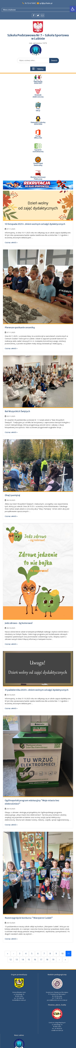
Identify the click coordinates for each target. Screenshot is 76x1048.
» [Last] (65, 959)
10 (62, 953)
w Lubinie (38, 38)
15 (29, 959)
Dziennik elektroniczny (38, 96)
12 (10, 959)
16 (35, 959)
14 (23, 959)
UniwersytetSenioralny (38, 164)
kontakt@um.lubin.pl (19, 1000)
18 (47, 959)
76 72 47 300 (29, 3)
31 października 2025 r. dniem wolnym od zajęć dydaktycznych (36, 690)
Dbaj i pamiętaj (12, 495)
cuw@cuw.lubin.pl (57, 1030)
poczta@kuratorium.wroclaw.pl (57, 1000)
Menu (37, 68)
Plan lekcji (38, 109)
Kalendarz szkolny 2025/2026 (38, 123)
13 (17, 959)
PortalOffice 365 (38, 137)
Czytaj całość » (11, 242)
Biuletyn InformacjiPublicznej (38, 178)
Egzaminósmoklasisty (38, 151)
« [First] (7, 953)
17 (41, 959)
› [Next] (59, 959)
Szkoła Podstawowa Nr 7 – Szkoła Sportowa (38, 35)
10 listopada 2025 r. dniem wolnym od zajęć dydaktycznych (35, 224)
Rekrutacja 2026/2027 (38, 82)
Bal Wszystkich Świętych (17, 411)
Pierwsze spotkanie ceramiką (20, 327)
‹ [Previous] (13, 953)
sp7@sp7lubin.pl (46, 3)
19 (53, 959)
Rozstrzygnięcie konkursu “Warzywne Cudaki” (29, 918)
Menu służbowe (9, 10)
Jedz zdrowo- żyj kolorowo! (19, 623)
